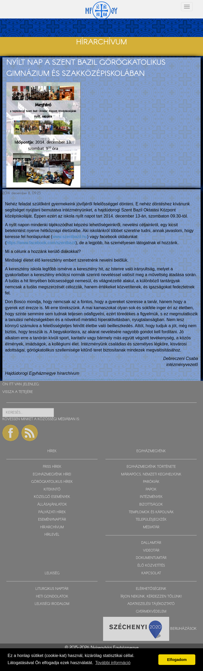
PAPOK (151, 489)
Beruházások (183, 628)
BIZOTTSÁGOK (151, 504)
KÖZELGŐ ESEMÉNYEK (52, 496)
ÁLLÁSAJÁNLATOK (52, 504)
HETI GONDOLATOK (52, 596)
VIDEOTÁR (151, 550)
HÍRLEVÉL (51, 534)
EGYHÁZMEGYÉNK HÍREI (52, 474)
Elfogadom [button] (177, 660)
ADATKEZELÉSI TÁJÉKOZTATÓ (151, 604)
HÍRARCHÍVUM (52, 527)
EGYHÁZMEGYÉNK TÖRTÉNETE (151, 466)
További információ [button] (112, 662)
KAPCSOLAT (151, 573)
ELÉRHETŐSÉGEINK (151, 588)
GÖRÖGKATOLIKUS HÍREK (52, 481)
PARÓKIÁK (151, 481)
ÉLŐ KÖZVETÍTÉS (151, 565)
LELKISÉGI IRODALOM (52, 604)
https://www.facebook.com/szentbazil (40, 242)
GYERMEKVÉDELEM (151, 611)
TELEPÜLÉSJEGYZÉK (151, 519)
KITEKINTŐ (52, 489)
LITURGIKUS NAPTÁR (51, 588)
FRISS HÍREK (52, 466)
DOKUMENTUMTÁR (151, 558)
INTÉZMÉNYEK (151, 496)
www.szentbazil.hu (69, 236)
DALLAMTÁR (151, 542)
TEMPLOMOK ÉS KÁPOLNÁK (151, 512)
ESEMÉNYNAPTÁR (52, 519)
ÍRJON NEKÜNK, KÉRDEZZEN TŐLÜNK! (151, 596)
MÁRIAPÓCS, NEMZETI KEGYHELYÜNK (151, 474)
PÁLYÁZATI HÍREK (52, 512)
